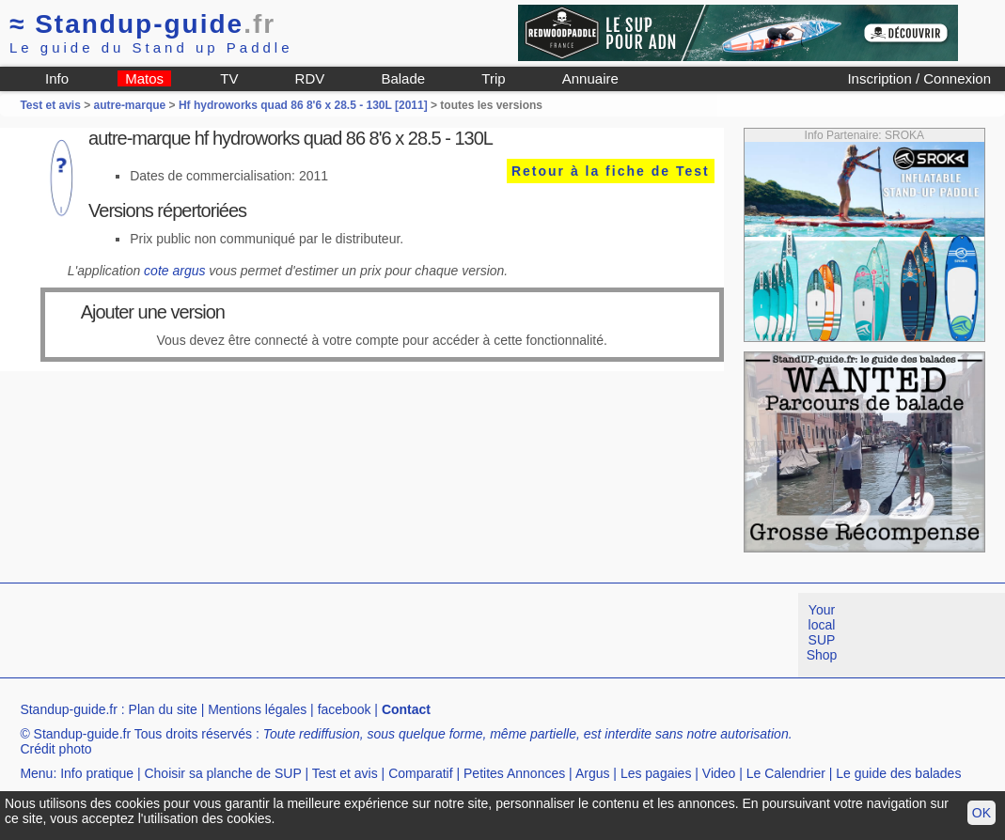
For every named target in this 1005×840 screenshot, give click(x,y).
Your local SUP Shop (822, 632)
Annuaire (590, 78)
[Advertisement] (342, 635)
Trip (493, 78)
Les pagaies (656, 773)
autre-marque (130, 105)
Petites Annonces (514, 773)
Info (57, 78)
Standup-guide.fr (69, 709)
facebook (344, 709)
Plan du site (163, 709)
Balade (403, 78)
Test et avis (52, 105)
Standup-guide (142, 24)
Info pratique (96, 773)
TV (229, 78)
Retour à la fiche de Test (610, 171)
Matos (144, 78)
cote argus (174, 270)
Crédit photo (55, 748)
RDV (310, 78)
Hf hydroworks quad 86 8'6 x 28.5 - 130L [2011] (303, 105)
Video (719, 773)
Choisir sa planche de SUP (222, 773)
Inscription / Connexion (919, 78)
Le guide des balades (898, 773)
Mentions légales (257, 709)
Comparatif (420, 773)
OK (981, 812)
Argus (592, 773)
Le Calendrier (785, 773)
